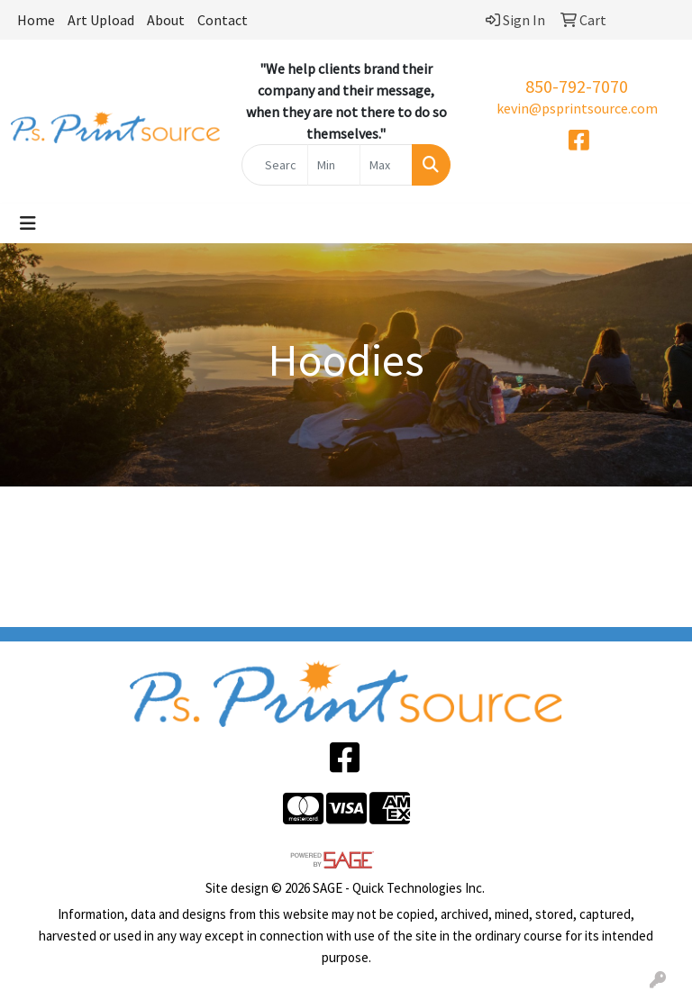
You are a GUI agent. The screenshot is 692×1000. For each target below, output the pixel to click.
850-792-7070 (576, 86)
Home (36, 20)
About (166, 20)
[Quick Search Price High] (386, 165)
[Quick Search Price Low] (333, 165)
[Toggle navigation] (28, 223)
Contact (222, 20)
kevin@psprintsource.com (577, 108)
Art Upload (101, 20)
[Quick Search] (274, 165)
